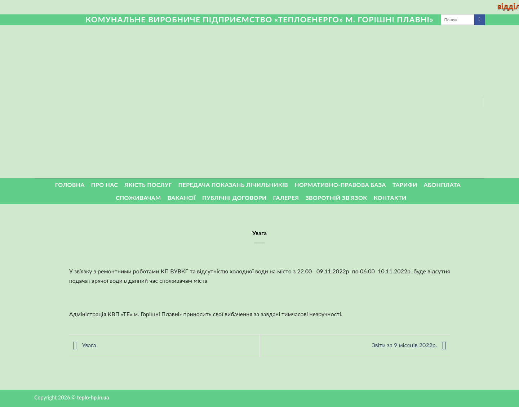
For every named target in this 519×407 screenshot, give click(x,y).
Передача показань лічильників (233, 184)
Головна (70, 184)
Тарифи (404, 184)
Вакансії (181, 197)
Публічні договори (234, 197)
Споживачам (138, 197)
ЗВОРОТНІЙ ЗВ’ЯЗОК (336, 197)
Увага (82, 345)
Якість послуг (148, 184)
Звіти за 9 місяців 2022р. (411, 345)
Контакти (390, 197)
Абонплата (442, 184)
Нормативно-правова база (340, 184)
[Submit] (479, 19)
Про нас (104, 184)
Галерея (286, 197)
